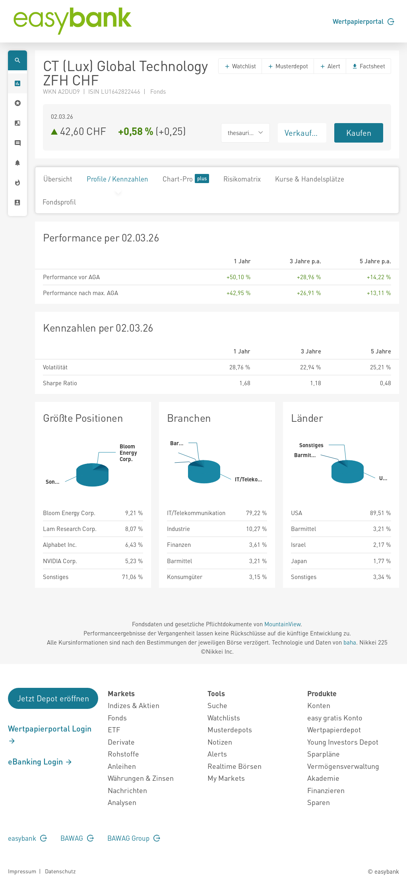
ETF (114, 729)
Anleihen (122, 765)
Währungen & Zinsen (141, 777)
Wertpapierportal (363, 21)
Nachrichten (127, 790)
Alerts (217, 753)
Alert (330, 66)
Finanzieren (326, 790)
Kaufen (358, 132)
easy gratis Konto (334, 717)
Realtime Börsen (234, 765)
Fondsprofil (59, 201)
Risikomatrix (242, 178)
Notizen (219, 741)
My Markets (226, 777)
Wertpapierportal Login (49, 734)
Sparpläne (323, 753)
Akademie (323, 777)
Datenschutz (60, 870)
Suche (217, 705)
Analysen (122, 802)
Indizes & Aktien (133, 705)
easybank (27, 838)
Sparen (318, 802)
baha (349, 642)
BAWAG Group (133, 838)
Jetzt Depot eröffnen (53, 698)
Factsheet (368, 66)
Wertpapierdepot (334, 729)
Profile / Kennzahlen (117, 178)
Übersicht (57, 178)
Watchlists (223, 717)
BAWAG (77, 838)
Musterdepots (229, 729)
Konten (318, 705)
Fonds (117, 717)
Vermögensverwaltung (343, 765)
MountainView (282, 624)
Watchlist (240, 66)
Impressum (22, 870)
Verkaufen (302, 132)
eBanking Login (40, 761)
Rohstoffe (123, 753)
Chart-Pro (186, 178)
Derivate (121, 741)
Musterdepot (287, 66)
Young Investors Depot (342, 741)
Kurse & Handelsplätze (309, 178)
